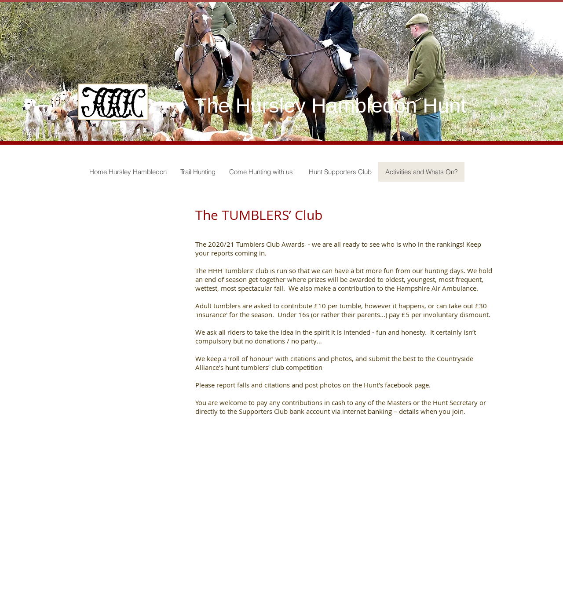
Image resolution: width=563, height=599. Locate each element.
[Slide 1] (273, 119)
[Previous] (29, 72)
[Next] (533, 72)
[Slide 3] (289, 119)
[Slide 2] (281, 119)
